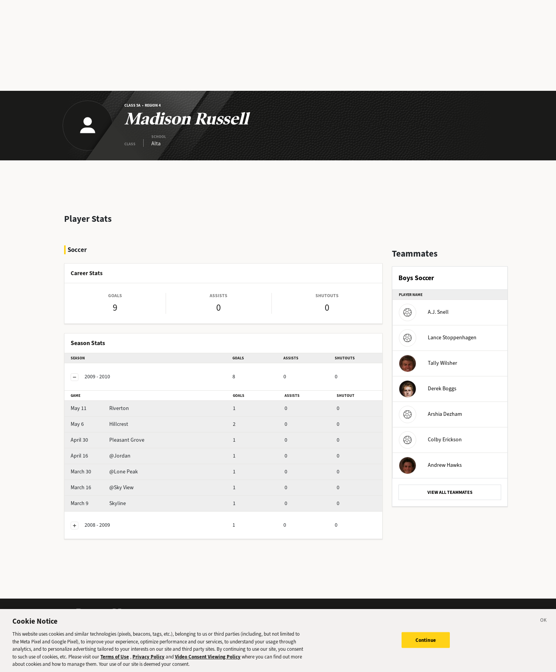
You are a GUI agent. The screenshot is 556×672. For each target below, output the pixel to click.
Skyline (98, 503)
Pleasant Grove (107, 440)
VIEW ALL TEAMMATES (450, 492)
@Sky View (102, 487)
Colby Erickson (430, 439)
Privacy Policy (148, 663)
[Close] (543, 627)
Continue (425, 646)
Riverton (100, 408)
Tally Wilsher (428, 363)
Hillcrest (99, 424)
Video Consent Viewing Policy (208, 663)
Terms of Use (114, 663)
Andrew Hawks (430, 465)
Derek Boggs (427, 388)
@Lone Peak (104, 471)
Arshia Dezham (430, 414)
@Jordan (101, 455)
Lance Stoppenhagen (437, 337)
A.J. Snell (424, 312)
